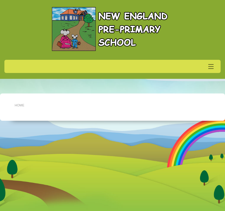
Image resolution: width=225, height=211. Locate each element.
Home (19, 105)
